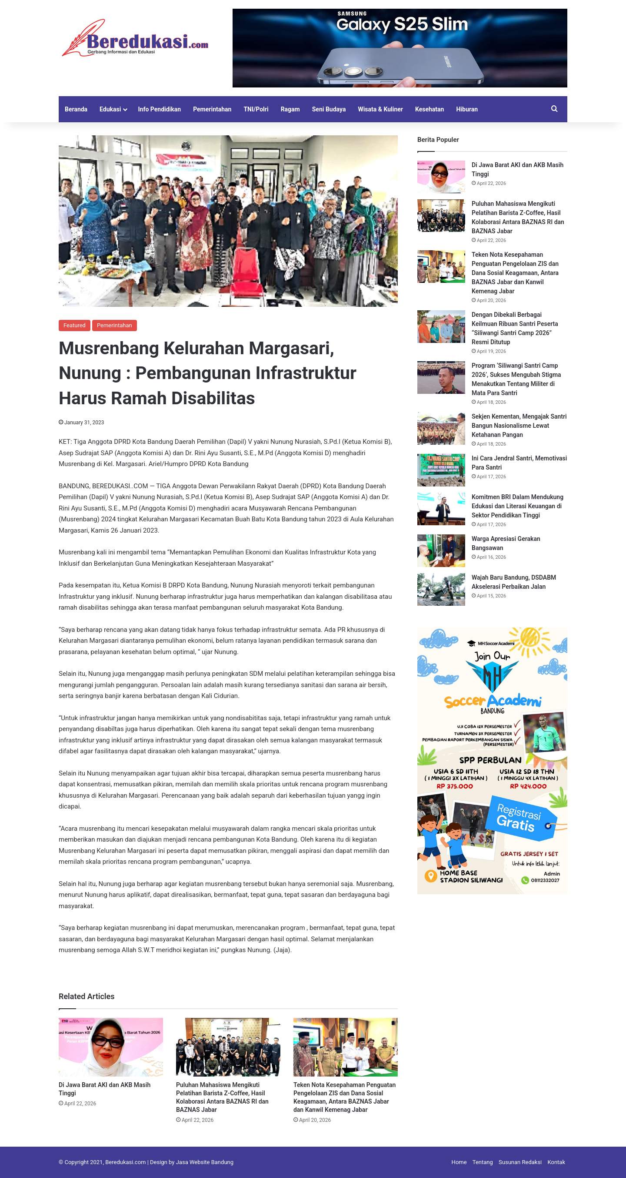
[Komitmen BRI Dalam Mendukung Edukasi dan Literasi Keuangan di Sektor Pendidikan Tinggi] (441, 509)
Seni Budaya (329, 109)
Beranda (76, 109)
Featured (74, 325)
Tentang (483, 1162)
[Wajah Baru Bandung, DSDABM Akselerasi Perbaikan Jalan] (441, 589)
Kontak (557, 1162)
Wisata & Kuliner (380, 109)
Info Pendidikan (159, 109)
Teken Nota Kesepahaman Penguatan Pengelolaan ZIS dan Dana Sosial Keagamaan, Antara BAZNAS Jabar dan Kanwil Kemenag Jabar (515, 273)
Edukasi (110, 109)
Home (459, 1162)
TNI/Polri (255, 109)
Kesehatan (429, 109)
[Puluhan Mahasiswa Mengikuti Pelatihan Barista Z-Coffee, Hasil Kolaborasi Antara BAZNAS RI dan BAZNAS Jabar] (228, 1047)
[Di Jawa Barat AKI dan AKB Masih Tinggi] (111, 1047)
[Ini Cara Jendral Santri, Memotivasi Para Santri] (441, 470)
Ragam (290, 109)
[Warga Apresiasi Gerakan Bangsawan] (441, 550)
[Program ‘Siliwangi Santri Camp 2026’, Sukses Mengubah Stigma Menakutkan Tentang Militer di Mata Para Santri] (441, 377)
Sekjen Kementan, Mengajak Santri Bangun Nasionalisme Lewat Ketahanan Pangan (519, 425)
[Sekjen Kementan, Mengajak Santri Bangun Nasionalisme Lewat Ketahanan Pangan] (441, 428)
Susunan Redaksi (520, 1162)
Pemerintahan (212, 109)
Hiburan (467, 109)
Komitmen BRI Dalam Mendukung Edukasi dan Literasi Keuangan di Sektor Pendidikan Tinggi (517, 506)
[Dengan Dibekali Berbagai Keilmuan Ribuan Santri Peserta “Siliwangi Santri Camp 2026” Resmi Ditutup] (441, 326)
